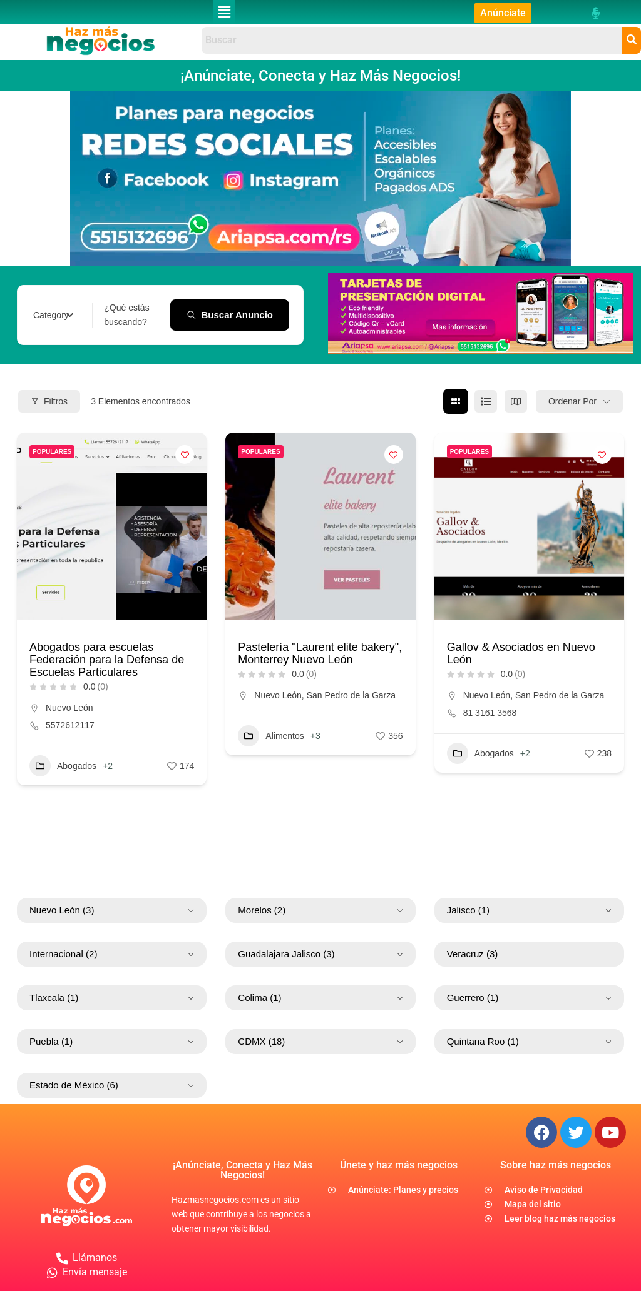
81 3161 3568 (490, 713)
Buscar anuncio (230, 314)
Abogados (62, 765)
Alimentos (271, 735)
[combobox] (53, 315)
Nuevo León (69, 708)
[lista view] (485, 401)
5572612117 (70, 725)
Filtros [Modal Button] (49, 401)
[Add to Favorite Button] (184, 454)
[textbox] (51, 315)
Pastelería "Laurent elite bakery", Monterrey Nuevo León (320, 653)
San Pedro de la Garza (351, 695)
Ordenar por (572, 401)
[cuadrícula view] (455, 401)
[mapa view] (515, 401)
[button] (224, 12)
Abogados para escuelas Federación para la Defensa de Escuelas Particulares (106, 659)
